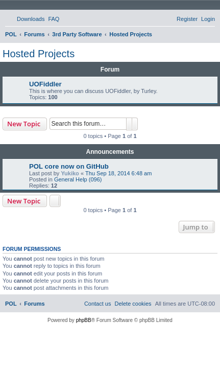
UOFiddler (45, 84)
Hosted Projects (39, 53)
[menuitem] (26, 19)
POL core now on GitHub (69, 166)
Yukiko (70, 173)
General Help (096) (78, 179)
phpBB (83, 320)
